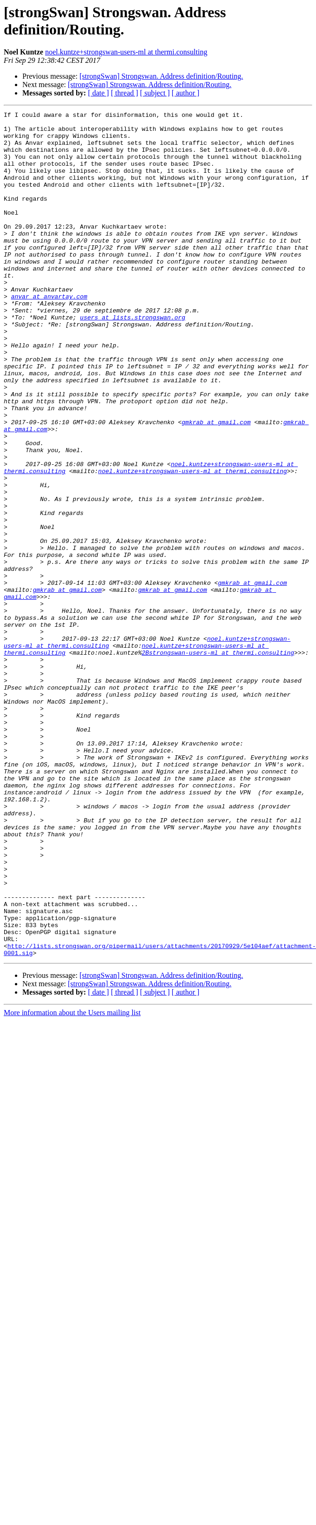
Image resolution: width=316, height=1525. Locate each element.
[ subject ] (155, 93)
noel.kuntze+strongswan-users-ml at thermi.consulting (126, 52)
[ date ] (98, 93)
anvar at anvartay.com (49, 325)
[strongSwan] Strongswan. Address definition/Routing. (161, 76)
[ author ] (186, 93)
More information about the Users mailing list (72, 1165)
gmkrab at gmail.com (216, 476)
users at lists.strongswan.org (132, 350)
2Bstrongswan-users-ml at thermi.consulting (152, 753)
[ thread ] (124, 93)
